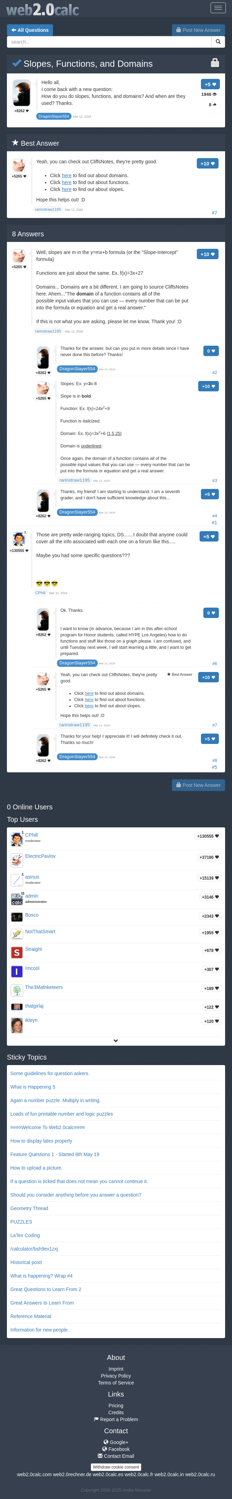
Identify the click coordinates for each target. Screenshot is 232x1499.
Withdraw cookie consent (116, 1467)
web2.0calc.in (169, 1474)
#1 (214, 522)
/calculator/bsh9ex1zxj (34, 1249)
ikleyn (31, 1020)
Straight (33, 949)
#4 (214, 516)
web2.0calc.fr (139, 1474)
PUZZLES (21, 1222)
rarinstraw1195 (74, 480)
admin (31, 896)
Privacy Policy (116, 1376)
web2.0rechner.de (72, 1474)
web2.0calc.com (34, 1474)
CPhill (31, 835)
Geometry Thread (29, 1208)
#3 (214, 480)
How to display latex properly (41, 1141)
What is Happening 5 (32, 1087)
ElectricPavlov (40, 856)
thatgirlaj (34, 1006)
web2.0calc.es (108, 1474)
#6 (214, 663)
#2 (214, 372)
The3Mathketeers (44, 987)
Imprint (116, 1369)
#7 (214, 213)
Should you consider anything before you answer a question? (75, 1195)
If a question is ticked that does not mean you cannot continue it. (79, 1181)
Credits (116, 1412)
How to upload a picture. (36, 1168)
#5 (214, 767)
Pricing (116, 1405)
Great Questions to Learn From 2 (45, 1289)
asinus (32, 877)
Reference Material (30, 1316)
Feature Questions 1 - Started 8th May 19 (54, 1154)
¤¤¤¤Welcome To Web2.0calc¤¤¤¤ (47, 1127)
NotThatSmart (40, 931)
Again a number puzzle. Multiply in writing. (55, 1100)
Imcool (32, 968)
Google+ (116, 1442)
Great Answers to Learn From (42, 1303)
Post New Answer (198, 30)
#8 (214, 760)
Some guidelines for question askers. (50, 1073)
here (66, 175)
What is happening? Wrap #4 (41, 1276)
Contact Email (116, 1456)
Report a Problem (116, 1419)
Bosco (32, 915)
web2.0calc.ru (200, 1474)
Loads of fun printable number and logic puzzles (61, 1114)
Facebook (115, 1449)
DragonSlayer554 (77, 368)
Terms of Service (116, 1383)
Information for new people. (39, 1330)
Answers (28, 234)
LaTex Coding (25, 1235)
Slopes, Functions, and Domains (82, 63)
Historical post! (26, 1262)
